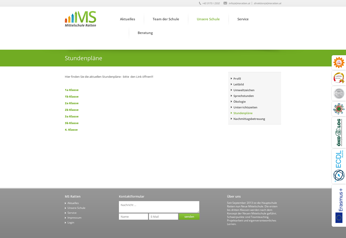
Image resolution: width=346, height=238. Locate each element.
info (239, 3)
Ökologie (239, 102)
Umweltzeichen (243, 90)
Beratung (145, 32)
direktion (267, 3)
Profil (237, 79)
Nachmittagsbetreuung (249, 119)
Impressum (74, 217)
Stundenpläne (242, 113)
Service (243, 19)
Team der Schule (166, 19)
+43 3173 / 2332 (211, 3)
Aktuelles (127, 19)
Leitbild (238, 84)
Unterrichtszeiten (245, 107)
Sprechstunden (243, 96)
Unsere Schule (208, 19)
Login (71, 222)
